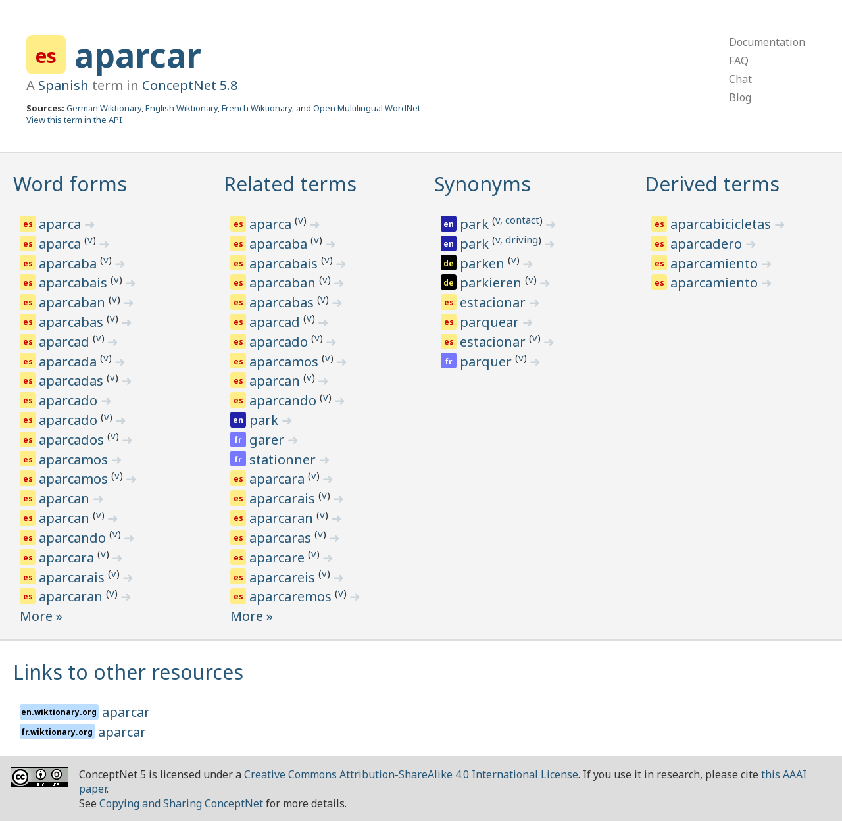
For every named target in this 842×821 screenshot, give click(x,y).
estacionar (494, 302)
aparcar (137, 55)
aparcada (69, 361)
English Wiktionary (181, 108)
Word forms (70, 183)
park (265, 420)
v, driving (516, 239)
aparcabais (75, 282)
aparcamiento (715, 263)
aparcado (70, 400)
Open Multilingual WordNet (366, 108)
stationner (284, 459)
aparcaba (69, 263)
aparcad (66, 342)
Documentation (767, 42)
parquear (491, 322)
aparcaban (74, 302)
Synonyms (482, 183)
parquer (487, 361)
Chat (740, 79)
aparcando (74, 538)
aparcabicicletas (722, 224)
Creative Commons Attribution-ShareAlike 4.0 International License (411, 774)
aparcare (278, 557)
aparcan (66, 498)
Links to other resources (128, 672)
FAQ (739, 60)
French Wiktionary (257, 108)
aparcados (73, 440)
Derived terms (712, 183)
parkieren (492, 282)
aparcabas (73, 322)
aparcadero (707, 244)
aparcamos (75, 459)
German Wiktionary (103, 108)
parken (484, 263)
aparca (61, 224)
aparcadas (73, 380)
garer (268, 440)
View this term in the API (74, 120)
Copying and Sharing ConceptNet (181, 803)
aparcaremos (292, 596)
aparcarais (73, 577)
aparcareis (283, 577)
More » (41, 616)
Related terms (290, 183)
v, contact (517, 219)
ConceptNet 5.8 (189, 85)
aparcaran (72, 596)
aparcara (68, 557)
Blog (740, 97)
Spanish (63, 85)
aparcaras (281, 538)
